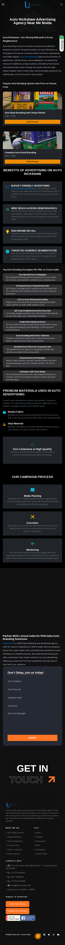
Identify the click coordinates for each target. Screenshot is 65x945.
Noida (37, 833)
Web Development (14, 841)
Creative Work (12, 845)
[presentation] (20, 729)
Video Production (14, 850)
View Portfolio (17, 904)
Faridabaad (39, 850)
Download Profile (17, 911)
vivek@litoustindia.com (18, 885)
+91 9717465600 (15, 873)
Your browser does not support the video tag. (32, 603)
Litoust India (8, 643)
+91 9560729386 (15, 881)
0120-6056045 (15, 877)
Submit (33, 738)
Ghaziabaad (39, 841)
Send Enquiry (32, 122)
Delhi (37, 845)
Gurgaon (38, 837)
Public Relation (13, 854)
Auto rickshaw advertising (23, 188)
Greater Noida (40, 854)
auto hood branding (28, 57)
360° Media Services (15, 833)
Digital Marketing (13, 837)
